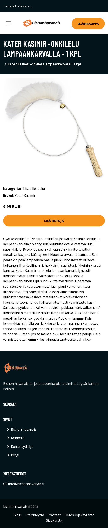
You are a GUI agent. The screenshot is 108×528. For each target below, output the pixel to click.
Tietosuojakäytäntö (79, 515)
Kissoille (29, 188)
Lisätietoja (54, 221)
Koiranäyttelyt (22, 446)
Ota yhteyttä (34, 515)
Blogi (15, 455)
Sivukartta (54, 520)
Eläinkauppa (88, 24)
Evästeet (54, 515)
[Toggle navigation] (8, 23)
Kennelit (17, 438)
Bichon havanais (23, 429)
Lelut (41, 188)
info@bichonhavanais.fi (18, 6)
